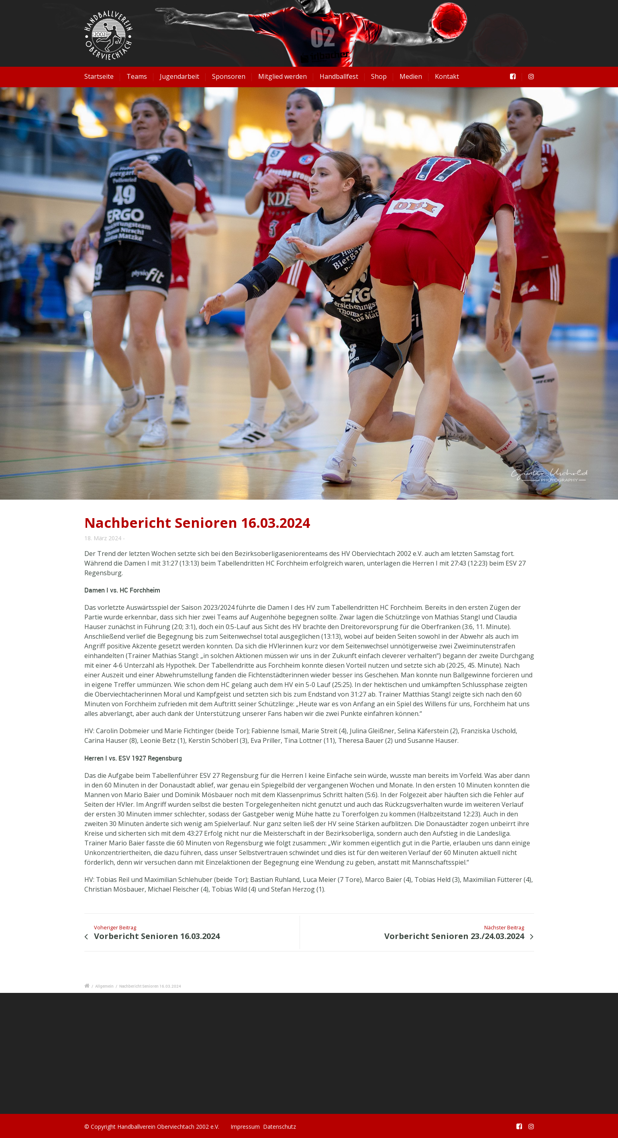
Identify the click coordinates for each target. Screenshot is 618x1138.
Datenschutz (279, 1126)
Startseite (99, 76)
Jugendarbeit (179, 76)
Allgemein (104, 986)
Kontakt (447, 76)
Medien (411, 76)
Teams (136, 76)
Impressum (245, 1126)
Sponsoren (228, 76)
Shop (379, 76)
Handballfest (339, 76)
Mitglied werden (282, 76)
